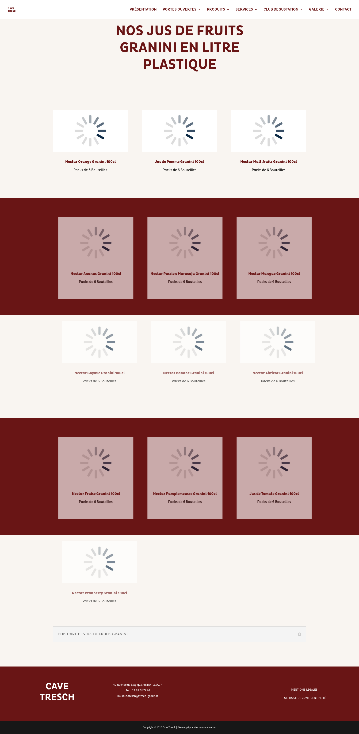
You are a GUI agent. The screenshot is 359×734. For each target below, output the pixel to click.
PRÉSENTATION (143, 10)
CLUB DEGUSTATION (281, 10)
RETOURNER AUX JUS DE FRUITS (179, 91)
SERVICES (244, 10)
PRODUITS (216, 10)
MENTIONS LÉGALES (304, 690)
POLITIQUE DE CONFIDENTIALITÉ (304, 698)
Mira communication (205, 727)
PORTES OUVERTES (179, 10)
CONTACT (343, 10)
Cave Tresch (169, 727)
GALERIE (317, 10)
